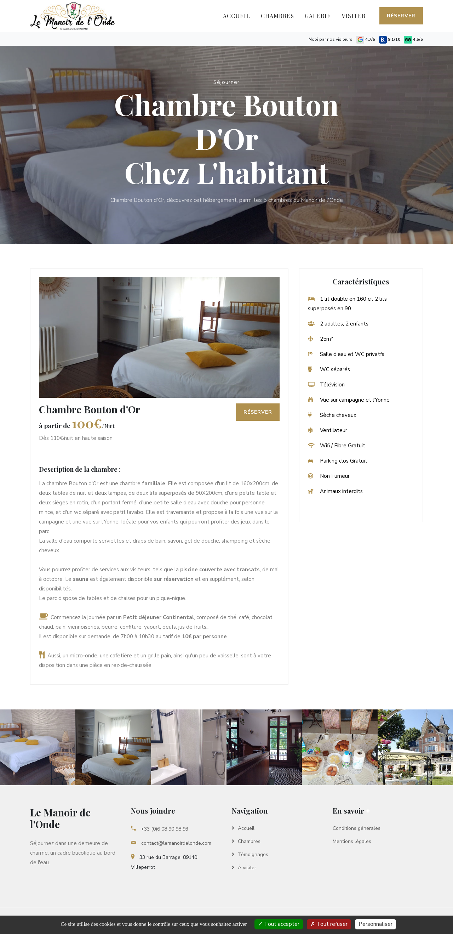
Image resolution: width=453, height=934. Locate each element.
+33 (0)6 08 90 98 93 (159, 829)
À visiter (244, 867)
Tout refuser (329, 924)
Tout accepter (278, 924)
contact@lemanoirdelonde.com (171, 843)
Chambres (277, 15)
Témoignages (250, 854)
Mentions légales (352, 841)
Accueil (239, 14)
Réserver (401, 15)
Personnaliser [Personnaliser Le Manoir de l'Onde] (375, 924)
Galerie (318, 15)
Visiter (354, 15)
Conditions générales (356, 828)
